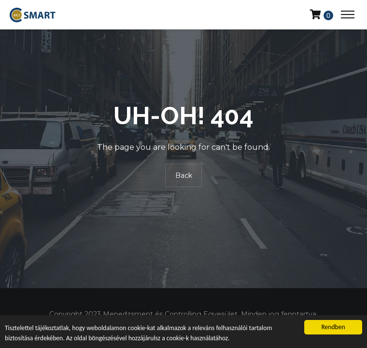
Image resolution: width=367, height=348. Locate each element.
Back (183, 176)
